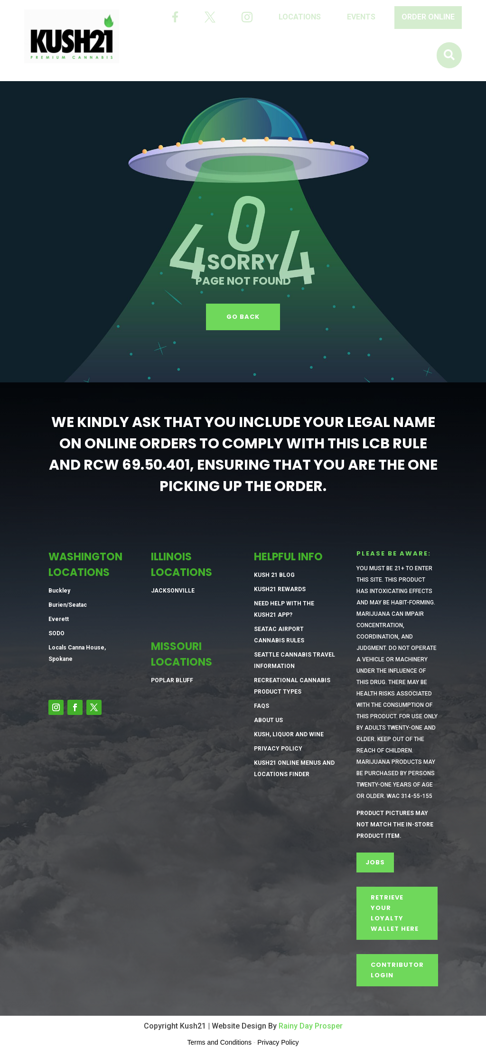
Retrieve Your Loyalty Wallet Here (395, 913)
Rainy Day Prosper (311, 1025)
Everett (58, 619)
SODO (56, 633)
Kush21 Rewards (280, 589)
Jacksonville (173, 590)
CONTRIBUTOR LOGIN (397, 970)
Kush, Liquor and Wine (289, 734)
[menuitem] (175, 17)
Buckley (59, 590)
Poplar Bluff (172, 680)
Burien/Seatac (67, 605)
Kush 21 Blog (274, 575)
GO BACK (243, 316)
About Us (268, 720)
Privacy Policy (278, 748)
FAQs (261, 706)
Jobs (375, 862)
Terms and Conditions (219, 1042)
